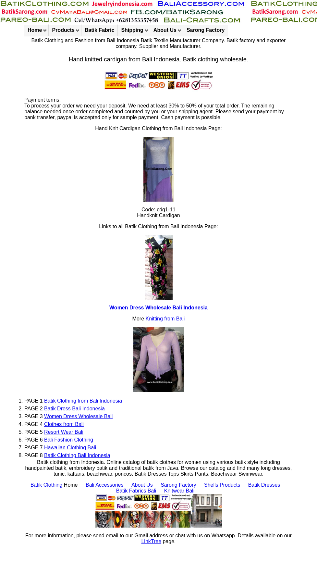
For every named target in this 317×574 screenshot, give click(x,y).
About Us (165, 30)
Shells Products (222, 485)
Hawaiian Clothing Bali (70, 447)
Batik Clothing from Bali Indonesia (83, 401)
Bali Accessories (105, 485)
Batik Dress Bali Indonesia (74, 408)
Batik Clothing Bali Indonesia (77, 455)
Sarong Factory (206, 30)
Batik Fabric (100, 30)
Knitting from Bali (165, 318)
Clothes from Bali (64, 424)
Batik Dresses (264, 485)
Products (63, 30)
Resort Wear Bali (63, 432)
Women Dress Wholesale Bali (78, 416)
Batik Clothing (46, 485)
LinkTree (151, 541)
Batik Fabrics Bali (136, 490)
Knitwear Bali (179, 490)
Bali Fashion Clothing (68, 440)
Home (35, 30)
